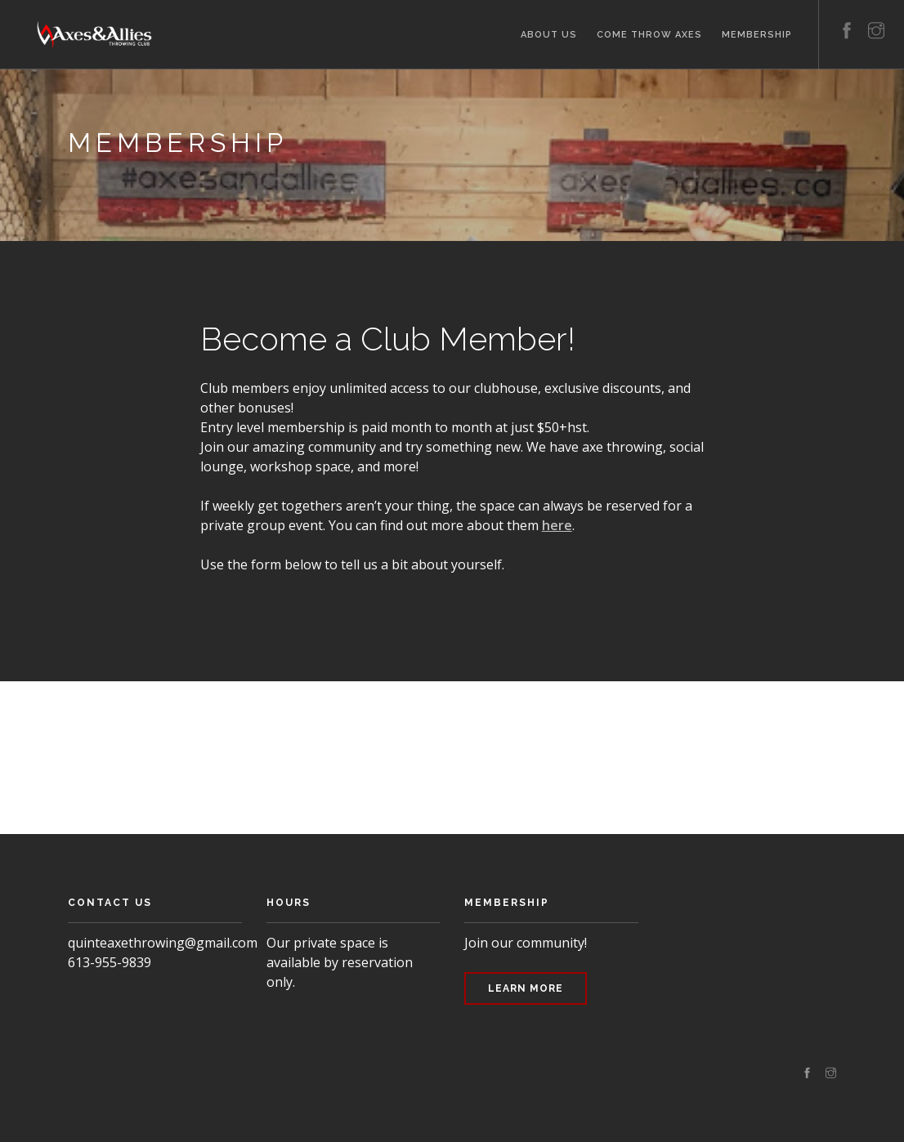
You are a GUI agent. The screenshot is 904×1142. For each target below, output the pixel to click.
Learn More (525, 988)
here (557, 525)
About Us (549, 34)
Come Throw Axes (649, 34)
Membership (757, 34)
